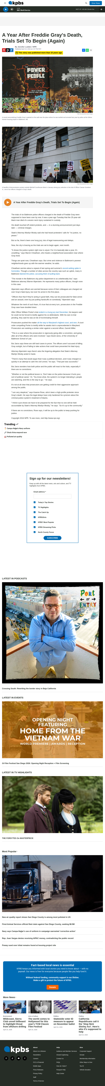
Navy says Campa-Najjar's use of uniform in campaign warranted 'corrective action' (39, 931)
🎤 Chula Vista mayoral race (15, 432)
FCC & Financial (38, 1062)
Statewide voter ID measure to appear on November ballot (64, 1021)
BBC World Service (23, 11)
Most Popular (10, 851)
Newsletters (37, 1055)
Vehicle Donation (85, 1070)
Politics (56, 1016)
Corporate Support (86, 1051)
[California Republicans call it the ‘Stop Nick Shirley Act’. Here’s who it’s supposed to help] (90, 1006)
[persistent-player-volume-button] (12, 10)
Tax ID (82, 1066)
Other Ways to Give (86, 1062)
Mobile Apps (37, 1066)
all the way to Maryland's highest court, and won (57, 323)
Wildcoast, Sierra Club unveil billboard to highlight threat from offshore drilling (14, 1023)
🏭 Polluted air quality (13, 437)
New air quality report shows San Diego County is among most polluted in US (36, 917)
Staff (34, 1077)
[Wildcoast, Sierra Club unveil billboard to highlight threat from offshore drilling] (14, 1006)
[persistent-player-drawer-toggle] (102, 10)
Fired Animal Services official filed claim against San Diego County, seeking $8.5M (38, 924)
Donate (52, 987)
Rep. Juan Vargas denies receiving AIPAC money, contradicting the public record (38, 938)
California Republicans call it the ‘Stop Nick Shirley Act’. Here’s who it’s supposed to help (90, 1025)
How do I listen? (61, 1066)
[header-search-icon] (86, 3)
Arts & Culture (33, 1016)
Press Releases (38, 1070)
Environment (7, 1016)
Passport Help (60, 1070)
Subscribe (52, 538)
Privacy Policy (37, 1073)
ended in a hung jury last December (53, 312)
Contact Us (59, 1058)
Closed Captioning (62, 1055)
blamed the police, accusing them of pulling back (40, 274)
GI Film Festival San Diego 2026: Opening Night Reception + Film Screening (35, 763)
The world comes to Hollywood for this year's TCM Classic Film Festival (39, 1023)
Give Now (96, 3)
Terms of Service (38, 1081)
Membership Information (87, 1058)
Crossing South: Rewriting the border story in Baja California (29, 689)
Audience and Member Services (66, 1051)
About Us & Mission (39, 1051)
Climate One (90, 10)
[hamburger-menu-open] (5, 3)
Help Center (60, 1073)
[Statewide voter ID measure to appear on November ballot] (65, 1006)
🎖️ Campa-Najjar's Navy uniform (17, 428)
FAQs (58, 1062)
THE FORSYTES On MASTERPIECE (17, 838)
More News (10, 997)
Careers (35, 1058)
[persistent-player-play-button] (5, 10)
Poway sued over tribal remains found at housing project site (29, 945)
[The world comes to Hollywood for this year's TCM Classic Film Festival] (39, 1006)
